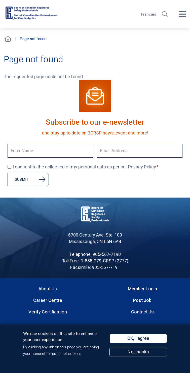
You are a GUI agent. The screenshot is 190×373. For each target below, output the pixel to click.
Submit (21, 179)
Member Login (142, 289)
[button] (165, 14)
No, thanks (138, 352)
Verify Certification (47, 312)
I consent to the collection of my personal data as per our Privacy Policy (82, 167)
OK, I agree (138, 338)
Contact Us (142, 312)
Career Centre (47, 300)
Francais (148, 14)
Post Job (142, 300)
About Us (48, 289)
